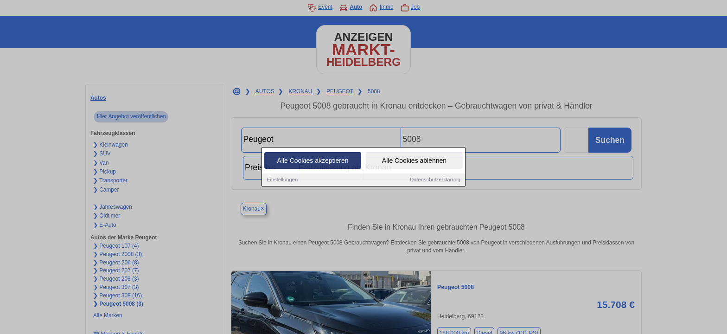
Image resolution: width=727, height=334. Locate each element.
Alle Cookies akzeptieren (312, 161)
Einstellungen (282, 180)
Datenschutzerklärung (435, 180)
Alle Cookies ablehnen (414, 161)
